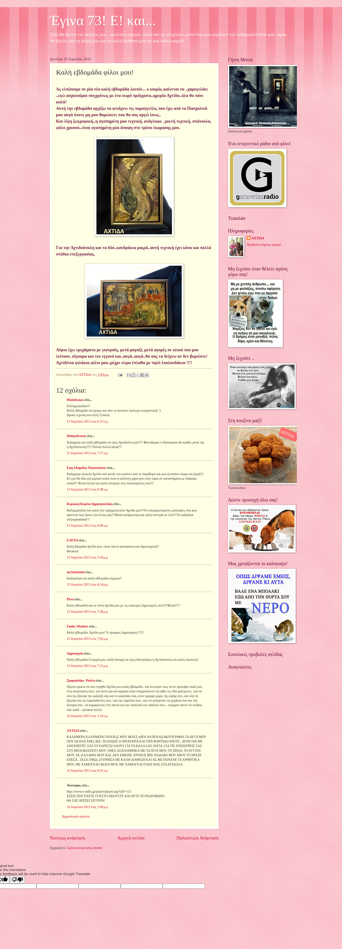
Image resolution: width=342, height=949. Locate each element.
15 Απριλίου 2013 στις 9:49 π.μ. (88, 525)
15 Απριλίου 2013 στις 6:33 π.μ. (88, 421)
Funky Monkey (77, 626)
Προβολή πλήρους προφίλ (264, 244)
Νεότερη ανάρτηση (67, 837)
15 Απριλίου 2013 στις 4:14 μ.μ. (88, 584)
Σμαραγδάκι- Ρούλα (81, 680)
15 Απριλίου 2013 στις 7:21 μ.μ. (88, 666)
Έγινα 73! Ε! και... (103, 20)
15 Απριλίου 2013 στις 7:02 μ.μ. (88, 639)
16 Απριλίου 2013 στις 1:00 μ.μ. (88, 807)
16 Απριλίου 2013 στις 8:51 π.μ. (88, 770)
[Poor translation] (17, 880)
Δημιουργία (75, 653)
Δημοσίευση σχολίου (76, 816)
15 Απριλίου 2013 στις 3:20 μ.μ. (88, 557)
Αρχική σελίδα (130, 837)
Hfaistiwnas (75, 400)
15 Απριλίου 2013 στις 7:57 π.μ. (88, 453)
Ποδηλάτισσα (76, 436)
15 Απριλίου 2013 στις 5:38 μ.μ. (88, 611)
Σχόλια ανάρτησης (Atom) (84, 848)
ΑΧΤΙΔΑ (73, 730)
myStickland (75, 572)
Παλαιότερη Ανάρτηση (197, 837)
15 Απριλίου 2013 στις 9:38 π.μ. (88, 489)
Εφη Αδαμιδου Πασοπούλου (86, 468)
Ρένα (70, 599)
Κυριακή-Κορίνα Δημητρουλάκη (90, 504)
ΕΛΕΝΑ (72, 540)
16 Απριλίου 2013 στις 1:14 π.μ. (88, 716)
